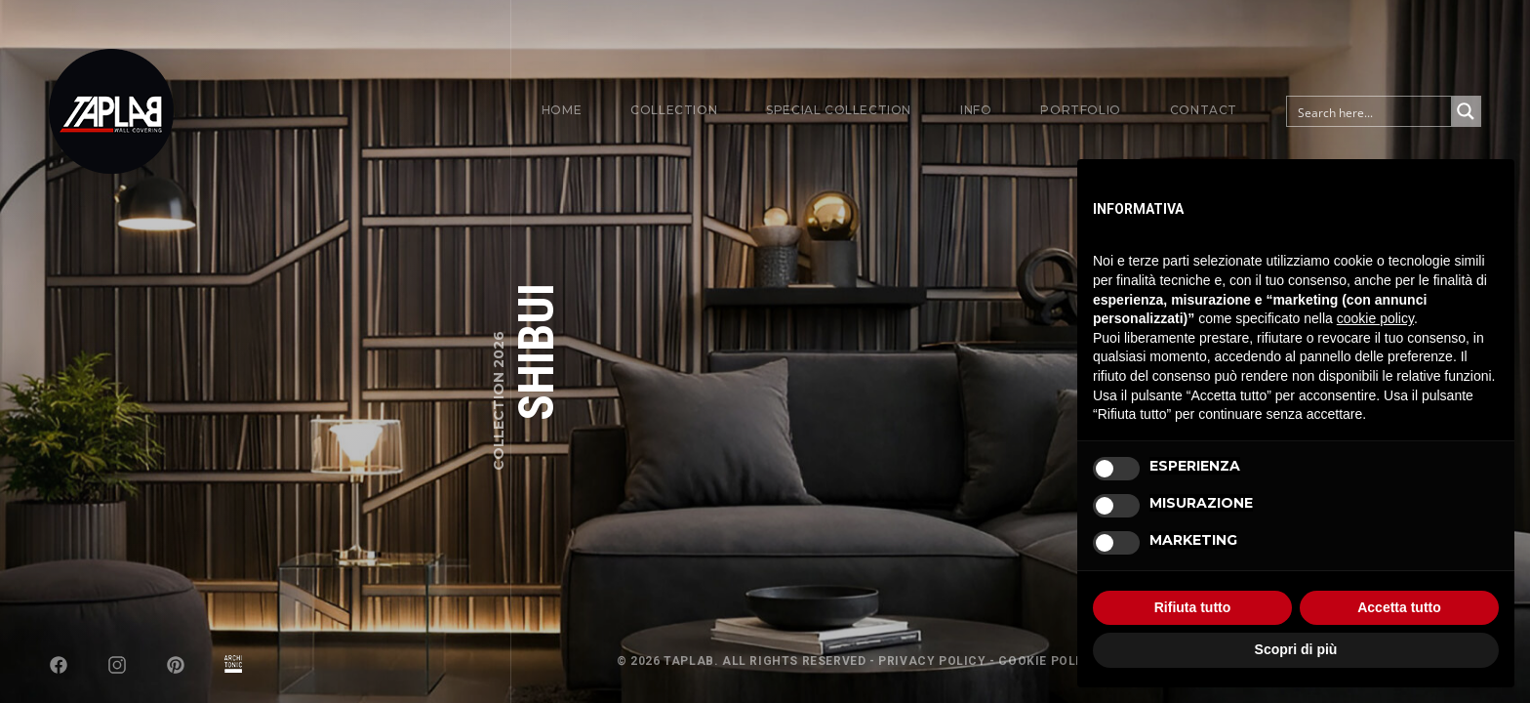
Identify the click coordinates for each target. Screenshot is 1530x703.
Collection (673, 110)
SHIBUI (536, 352)
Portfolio (1080, 110)
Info (975, 110)
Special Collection (838, 110)
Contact (1203, 110)
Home (562, 110)
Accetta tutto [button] (1399, 607)
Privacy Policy (932, 661)
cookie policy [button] (1375, 318)
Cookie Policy (1048, 661)
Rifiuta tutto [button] (1192, 607)
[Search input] (1370, 111)
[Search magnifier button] (1465, 111)
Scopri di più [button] (1296, 649)
